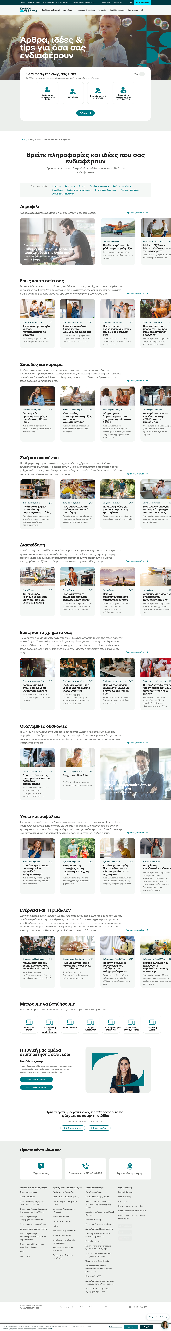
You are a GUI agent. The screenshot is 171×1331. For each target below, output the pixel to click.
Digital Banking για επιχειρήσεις (132, 1211)
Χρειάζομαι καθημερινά (51, 10)
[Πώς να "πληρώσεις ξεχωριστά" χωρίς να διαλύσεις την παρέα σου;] (117, 667)
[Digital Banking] (142, 2)
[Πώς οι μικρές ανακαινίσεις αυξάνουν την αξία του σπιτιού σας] (117, 308)
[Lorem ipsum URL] (29, 1025)
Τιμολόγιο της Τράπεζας (63, 1192)
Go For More (106, 2)
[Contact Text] (85, 1169)
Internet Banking (125, 1192)
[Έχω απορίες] (41, 1169)
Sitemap (108, 1307)
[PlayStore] (126, 1232)
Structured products (61, 1216)
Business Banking (62, 2)
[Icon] (131, 1025)
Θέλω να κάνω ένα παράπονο (33, 1224)
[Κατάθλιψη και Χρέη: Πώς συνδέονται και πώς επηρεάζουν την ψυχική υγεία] (117, 848)
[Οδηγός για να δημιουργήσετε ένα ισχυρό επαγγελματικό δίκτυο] (117, 396)
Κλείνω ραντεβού (27, 1197)
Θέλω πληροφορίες (28, 1192)
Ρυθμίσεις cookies (115, 1327)
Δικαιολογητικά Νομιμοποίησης (99, 1229)
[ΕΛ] (129, 2)
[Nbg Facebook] (130, 1307)
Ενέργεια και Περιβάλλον (63, 194)
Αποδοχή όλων (146, 1327)
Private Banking (48, 2)
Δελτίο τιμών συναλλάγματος (66, 1197)
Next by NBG (123, 1201)
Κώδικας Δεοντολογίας (63, 1235)
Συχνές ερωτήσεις (94, 1192)
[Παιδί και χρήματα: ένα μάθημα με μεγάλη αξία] (118, 227)
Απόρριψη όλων (131, 1327)
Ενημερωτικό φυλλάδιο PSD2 (65, 1230)
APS (22, 1252)
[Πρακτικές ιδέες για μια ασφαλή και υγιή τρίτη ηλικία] (117, 489)
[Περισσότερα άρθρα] (137, 212)
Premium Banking (34, 2)
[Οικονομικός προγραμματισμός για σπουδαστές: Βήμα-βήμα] (37, 396)
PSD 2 (55, 1226)
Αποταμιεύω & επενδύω (85, 10)
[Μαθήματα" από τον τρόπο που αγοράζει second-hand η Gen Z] (37, 945)
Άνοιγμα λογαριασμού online (130, 1206)
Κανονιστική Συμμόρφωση (97, 1197)
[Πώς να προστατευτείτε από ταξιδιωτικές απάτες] (117, 576)
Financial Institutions (94, 1241)
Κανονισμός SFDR (93, 1276)
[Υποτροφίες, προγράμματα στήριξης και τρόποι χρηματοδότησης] (77, 396)
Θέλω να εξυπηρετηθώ (36, 1087)
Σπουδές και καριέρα (99, 186)
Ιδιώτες (22, 2)
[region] (85, 1327)
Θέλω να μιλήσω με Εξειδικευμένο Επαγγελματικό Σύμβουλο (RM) (33, 1236)
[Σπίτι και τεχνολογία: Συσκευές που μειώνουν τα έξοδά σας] (77, 308)
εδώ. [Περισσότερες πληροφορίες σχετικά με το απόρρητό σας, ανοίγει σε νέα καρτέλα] (51, 1328)
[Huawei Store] (126, 1238)
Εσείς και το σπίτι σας (75, 186)
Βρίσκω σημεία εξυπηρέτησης (33, 1229)
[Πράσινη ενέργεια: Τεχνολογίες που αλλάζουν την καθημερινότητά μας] (117, 945)
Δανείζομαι (67, 10)
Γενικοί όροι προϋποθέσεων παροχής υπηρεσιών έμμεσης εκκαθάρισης (99, 1204)
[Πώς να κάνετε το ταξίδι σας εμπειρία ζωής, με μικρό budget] (77, 576)
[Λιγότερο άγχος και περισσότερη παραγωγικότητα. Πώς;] (37, 489)
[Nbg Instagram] (138, 1307)
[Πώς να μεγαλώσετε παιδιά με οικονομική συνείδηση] (77, 489)
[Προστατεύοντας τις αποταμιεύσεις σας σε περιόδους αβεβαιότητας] (37, 757)
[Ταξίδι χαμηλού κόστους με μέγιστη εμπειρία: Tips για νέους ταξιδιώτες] (37, 576)
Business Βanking (93, 1219)
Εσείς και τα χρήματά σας (79, 190)
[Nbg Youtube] (141, 1307)
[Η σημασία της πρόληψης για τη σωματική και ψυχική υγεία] (77, 848)
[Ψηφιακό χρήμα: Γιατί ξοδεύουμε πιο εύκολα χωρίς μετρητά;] (77, 667)
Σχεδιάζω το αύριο (117, 10)
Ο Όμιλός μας (117, 2)
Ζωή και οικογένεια (122, 186)
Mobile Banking (124, 1197)
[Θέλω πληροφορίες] (36, 1079)
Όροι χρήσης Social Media (97, 1261)
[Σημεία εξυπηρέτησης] (130, 1169)
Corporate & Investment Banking (82, 2)
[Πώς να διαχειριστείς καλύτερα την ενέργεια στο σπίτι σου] (77, 945)
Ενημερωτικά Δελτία (62, 1221)
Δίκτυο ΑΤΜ (25, 1256)
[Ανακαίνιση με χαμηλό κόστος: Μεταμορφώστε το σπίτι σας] (37, 308)
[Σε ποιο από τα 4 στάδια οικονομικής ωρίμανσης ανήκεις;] (37, 667)
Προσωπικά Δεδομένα (79, 1307)
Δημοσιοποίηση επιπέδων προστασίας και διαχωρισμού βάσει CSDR (99, 1269)
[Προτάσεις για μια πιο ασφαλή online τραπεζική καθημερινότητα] (37, 848)
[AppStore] (126, 1226)
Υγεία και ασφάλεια (130, 190)
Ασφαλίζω (102, 10)
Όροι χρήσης (65, 1307)
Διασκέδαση (57, 190)
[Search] (142, 10)
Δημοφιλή (56, 186)
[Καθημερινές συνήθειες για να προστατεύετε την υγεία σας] (57, 241)
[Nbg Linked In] (145, 1307)
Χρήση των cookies (96, 1307)
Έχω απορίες (133, 10)
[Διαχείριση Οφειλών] (77, 757)
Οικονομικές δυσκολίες (105, 190)
